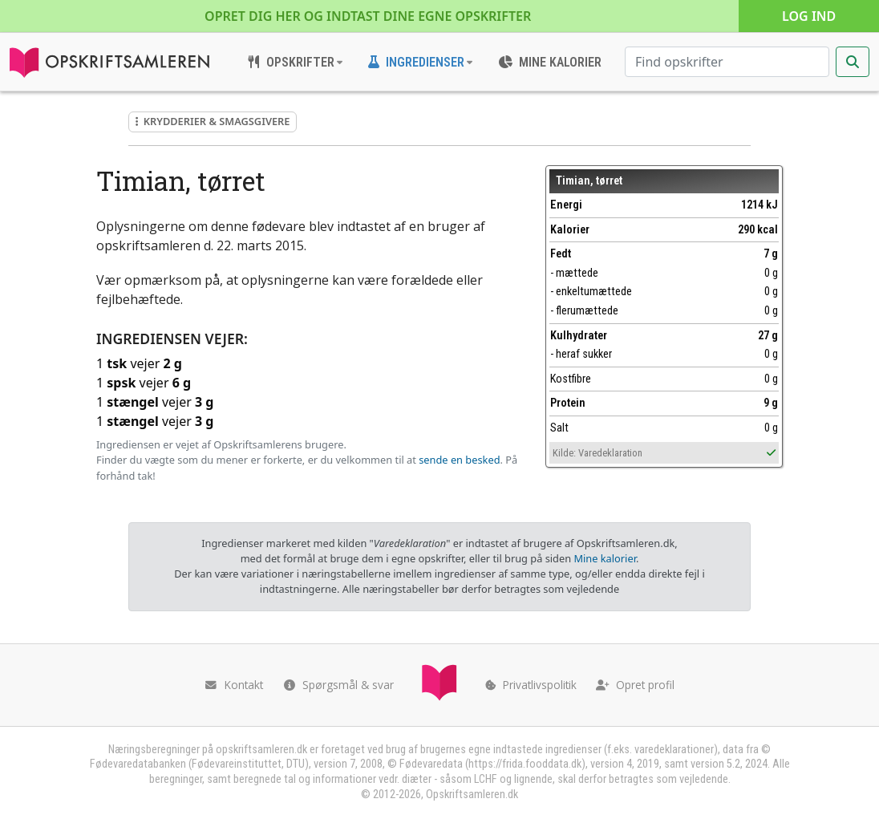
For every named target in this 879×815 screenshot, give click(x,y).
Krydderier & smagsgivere (213, 121)
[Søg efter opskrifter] (727, 62)
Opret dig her (368, 16)
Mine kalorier (604, 558)
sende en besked (459, 459)
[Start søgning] (852, 62)
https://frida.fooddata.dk (524, 764)
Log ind (809, 16)
